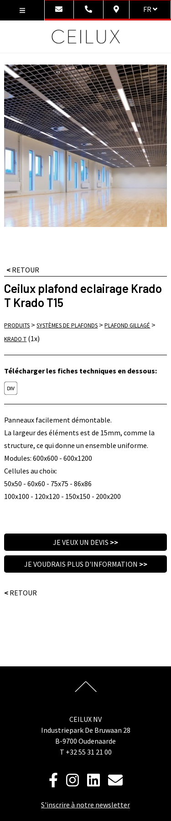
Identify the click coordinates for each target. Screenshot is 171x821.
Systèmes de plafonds (67, 325)
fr (150, 9)
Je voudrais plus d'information (85, 564)
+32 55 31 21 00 (89, 751)
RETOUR (22, 269)
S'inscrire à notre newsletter (85, 804)
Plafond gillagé (127, 325)
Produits (17, 325)
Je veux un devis (85, 542)
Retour (20, 592)
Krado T (15, 339)
